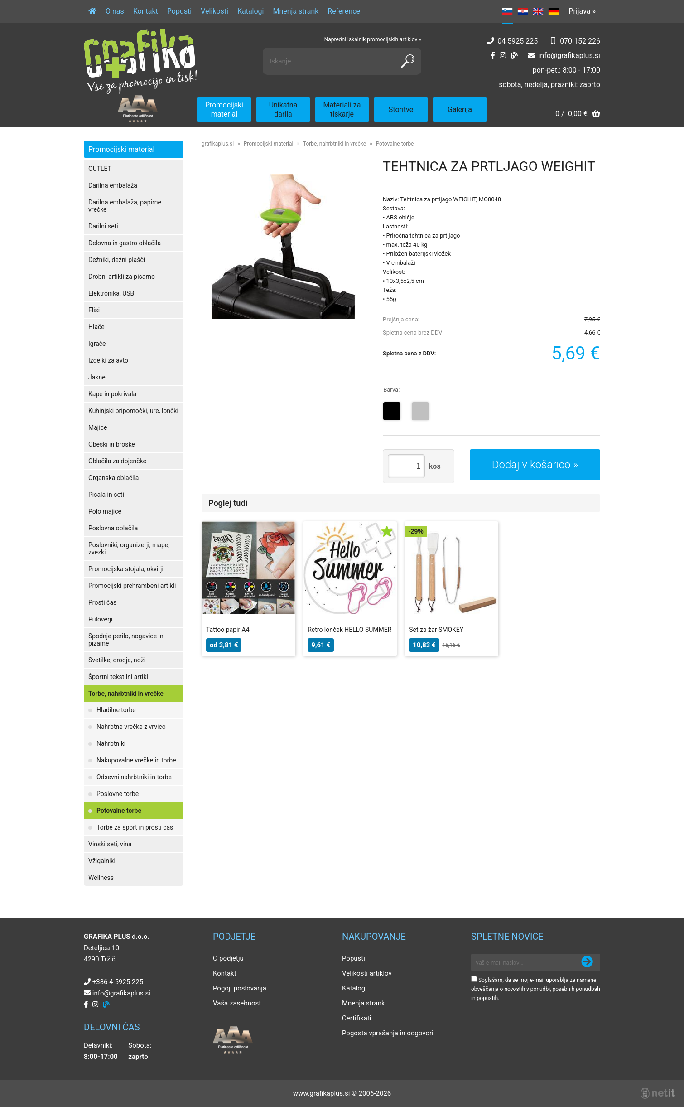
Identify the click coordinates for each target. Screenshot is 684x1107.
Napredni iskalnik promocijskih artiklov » (372, 39)
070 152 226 (580, 41)
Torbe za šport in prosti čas (134, 827)
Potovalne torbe (118, 810)
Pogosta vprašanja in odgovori (388, 1033)
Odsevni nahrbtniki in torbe (134, 777)
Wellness (101, 877)
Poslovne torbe (117, 793)
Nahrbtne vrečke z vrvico (131, 726)
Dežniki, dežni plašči (116, 259)
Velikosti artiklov (367, 973)
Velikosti (214, 11)
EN (538, 11)
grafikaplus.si (218, 144)
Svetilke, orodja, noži (116, 660)
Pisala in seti (106, 494)
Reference (344, 11)
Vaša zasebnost (237, 1003)
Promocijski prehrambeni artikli (132, 585)
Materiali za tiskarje (342, 109)
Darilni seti (103, 226)
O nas (115, 11)
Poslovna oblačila (113, 528)
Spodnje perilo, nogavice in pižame (126, 639)
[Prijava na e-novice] (587, 962)
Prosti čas (102, 602)
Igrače (97, 343)
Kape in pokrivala (112, 394)
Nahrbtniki (110, 743)
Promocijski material (224, 109)
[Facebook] (493, 55)
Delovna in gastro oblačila (124, 243)
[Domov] (92, 11)
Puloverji (100, 619)
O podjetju (228, 958)
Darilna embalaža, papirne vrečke (124, 206)
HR (522, 11)
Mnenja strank (295, 11)
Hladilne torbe (116, 710)
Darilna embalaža (112, 185)
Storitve (401, 109)
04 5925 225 (517, 41)
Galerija (460, 109)
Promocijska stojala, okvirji (126, 569)
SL (507, 11)
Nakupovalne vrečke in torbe (136, 760)
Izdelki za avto (108, 360)
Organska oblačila (113, 477)
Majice (97, 427)
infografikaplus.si (569, 55)
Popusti (179, 11)
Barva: (391, 389)
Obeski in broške (111, 444)
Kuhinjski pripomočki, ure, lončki (133, 410)
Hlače (96, 326)
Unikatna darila (283, 109)
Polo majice (104, 511)
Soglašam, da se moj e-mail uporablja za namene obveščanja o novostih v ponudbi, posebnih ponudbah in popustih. (535, 989)
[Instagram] (503, 55)
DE (553, 11)
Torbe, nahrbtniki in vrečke (126, 693)
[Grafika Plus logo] (140, 61)
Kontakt (145, 11)
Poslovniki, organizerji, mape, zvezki (128, 548)
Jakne (97, 377)
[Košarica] (577, 114)
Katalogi (250, 11)
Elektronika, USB (111, 293)
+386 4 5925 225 (117, 982)
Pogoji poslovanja (239, 988)
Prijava (582, 11)
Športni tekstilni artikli (118, 676)
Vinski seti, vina (110, 844)
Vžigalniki (102, 860)
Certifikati (356, 1018)
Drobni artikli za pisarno (121, 276)
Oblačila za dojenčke (117, 461)
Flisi (94, 310)
